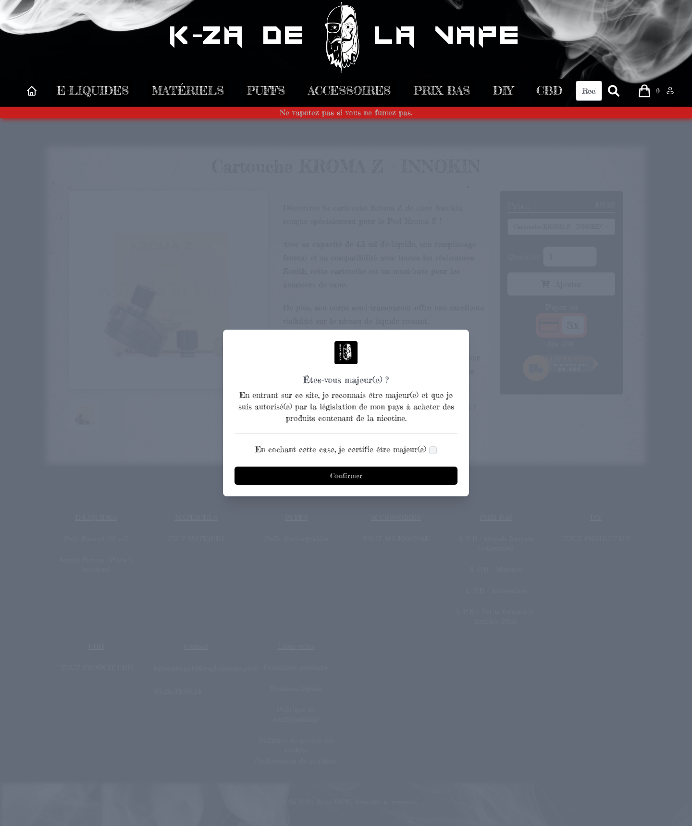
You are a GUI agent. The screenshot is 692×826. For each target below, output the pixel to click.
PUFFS (266, 93)
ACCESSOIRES (349, 93)
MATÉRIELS (188, 93)
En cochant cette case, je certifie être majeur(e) (340, 449)
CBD (549, 93)
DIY (503, 93)
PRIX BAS (442, 93)
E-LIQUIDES (93, 93)
